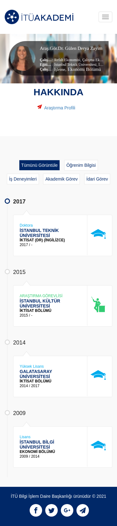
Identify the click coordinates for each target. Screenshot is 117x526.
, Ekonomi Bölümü (83, 69)
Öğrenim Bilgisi (81, 165)
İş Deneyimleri (23, 178)
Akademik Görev (61, 178)
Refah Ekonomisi (67, 60)
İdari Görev (97, 178)
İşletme (59, 69)
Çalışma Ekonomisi (96, 60)
